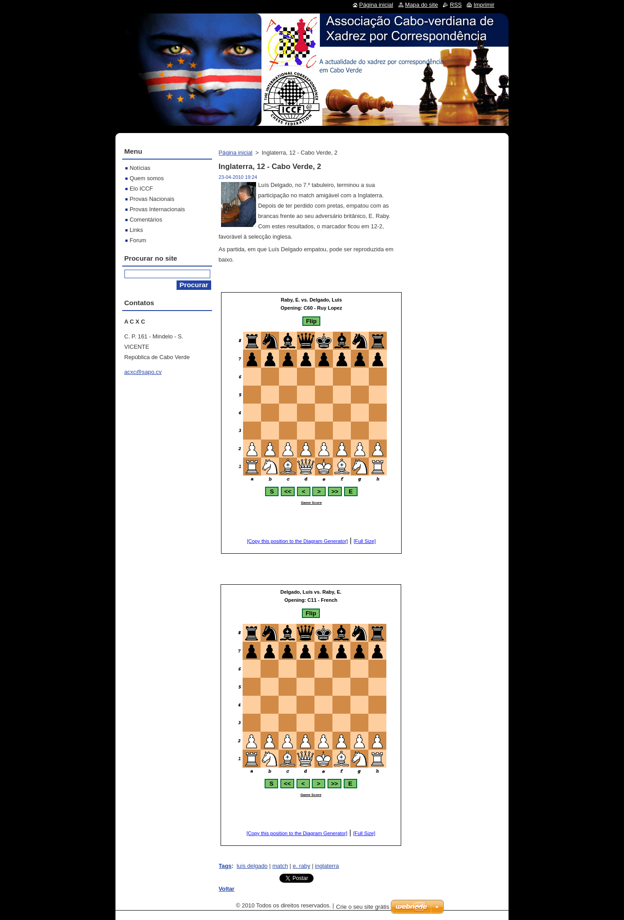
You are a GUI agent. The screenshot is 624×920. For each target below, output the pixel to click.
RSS (455, 4)
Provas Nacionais (152, 199)
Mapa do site (421, 4)
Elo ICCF (141, 188)
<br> (311, 423)
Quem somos (147, 178)
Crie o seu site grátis (362, 906)
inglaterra (327, 865)
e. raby (301, 865)
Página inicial (235, 152)
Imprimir (484, 4)
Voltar (227, 888)
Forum (138, 240)
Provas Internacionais (157, 209)
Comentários (146, 219)
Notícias (140, 167)
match (280, 865)
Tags (225, 865)
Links (136, 230)
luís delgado (252, 865)
